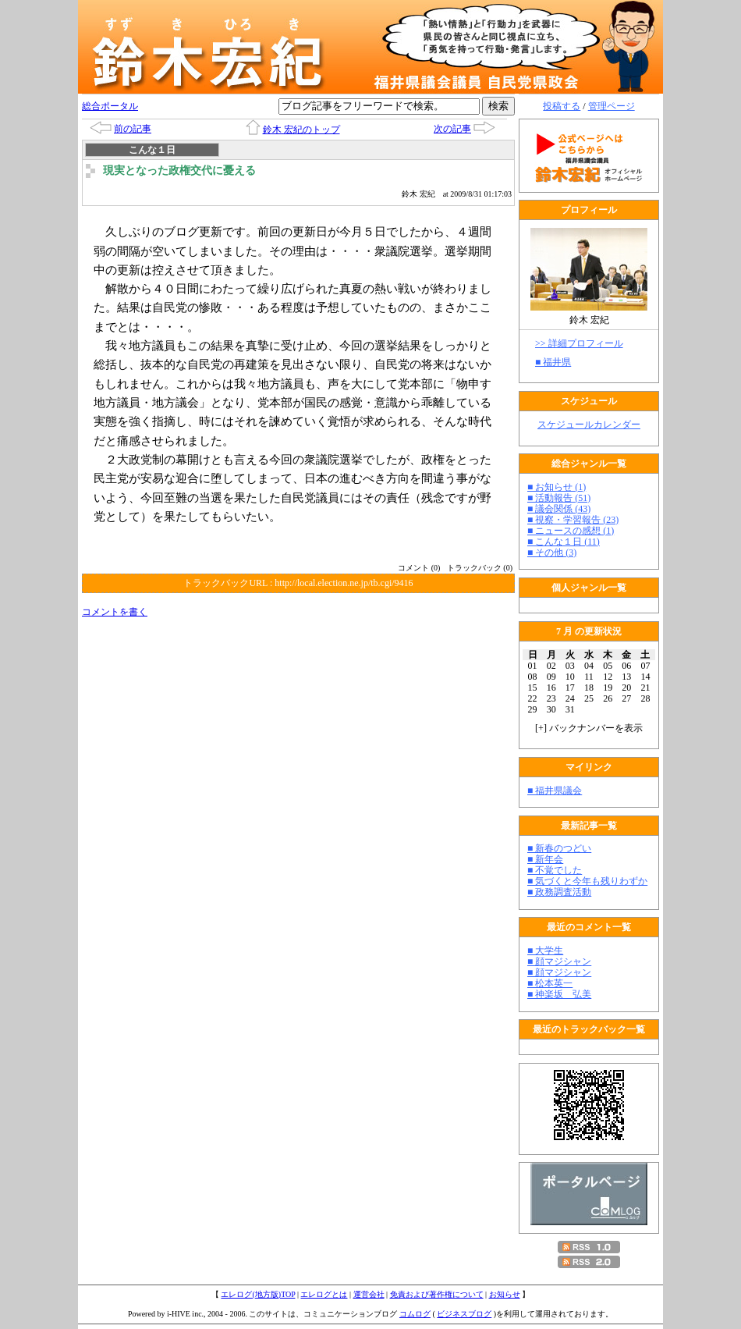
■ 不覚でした (554, 870)
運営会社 (369, 1294)
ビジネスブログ (464, 1313)
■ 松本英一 (550, 983)
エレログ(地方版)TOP (258, 1294)
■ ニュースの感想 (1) (570, 530)
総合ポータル (110, 106)
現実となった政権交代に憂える (179, 170)
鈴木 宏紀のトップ (301, 129)
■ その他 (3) (551, 552)
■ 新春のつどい (559, 848)
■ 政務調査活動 (559, 892)
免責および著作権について (437, 1294)
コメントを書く (114, 611)
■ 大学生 (545, 950)
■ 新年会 (545, 859)
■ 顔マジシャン (559, 961)
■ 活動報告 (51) (558, 497)
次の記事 (452, 128)
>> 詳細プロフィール (579, 343)
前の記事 (132, 128)
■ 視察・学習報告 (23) (573, 519)
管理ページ (611, 106)
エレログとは (323, 1294)
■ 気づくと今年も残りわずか (587, 881)
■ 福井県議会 (554, 790)
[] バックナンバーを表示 (589, 728)
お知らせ (504, 1294)
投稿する (561, 106)
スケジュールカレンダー (588, 424)
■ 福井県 (553, 362)
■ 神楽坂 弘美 (559, 994)
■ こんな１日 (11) (563, 541)
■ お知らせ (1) (556, 486)
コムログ (415, 1313)
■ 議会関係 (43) (558, 508)
